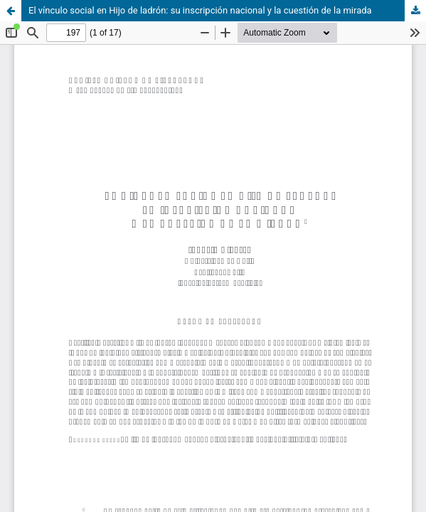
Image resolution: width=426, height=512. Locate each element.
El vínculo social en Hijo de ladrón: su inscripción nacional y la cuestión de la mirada (200, 10)
